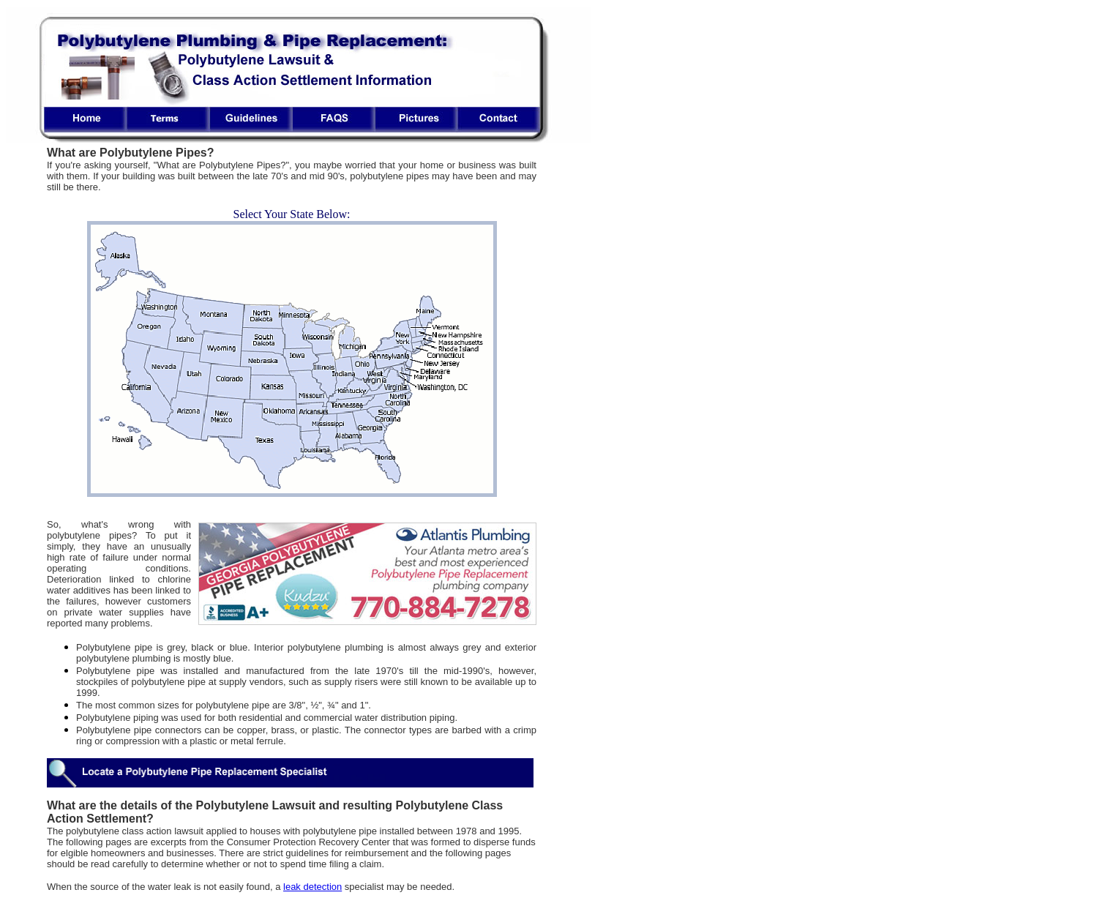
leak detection (312, 886)
